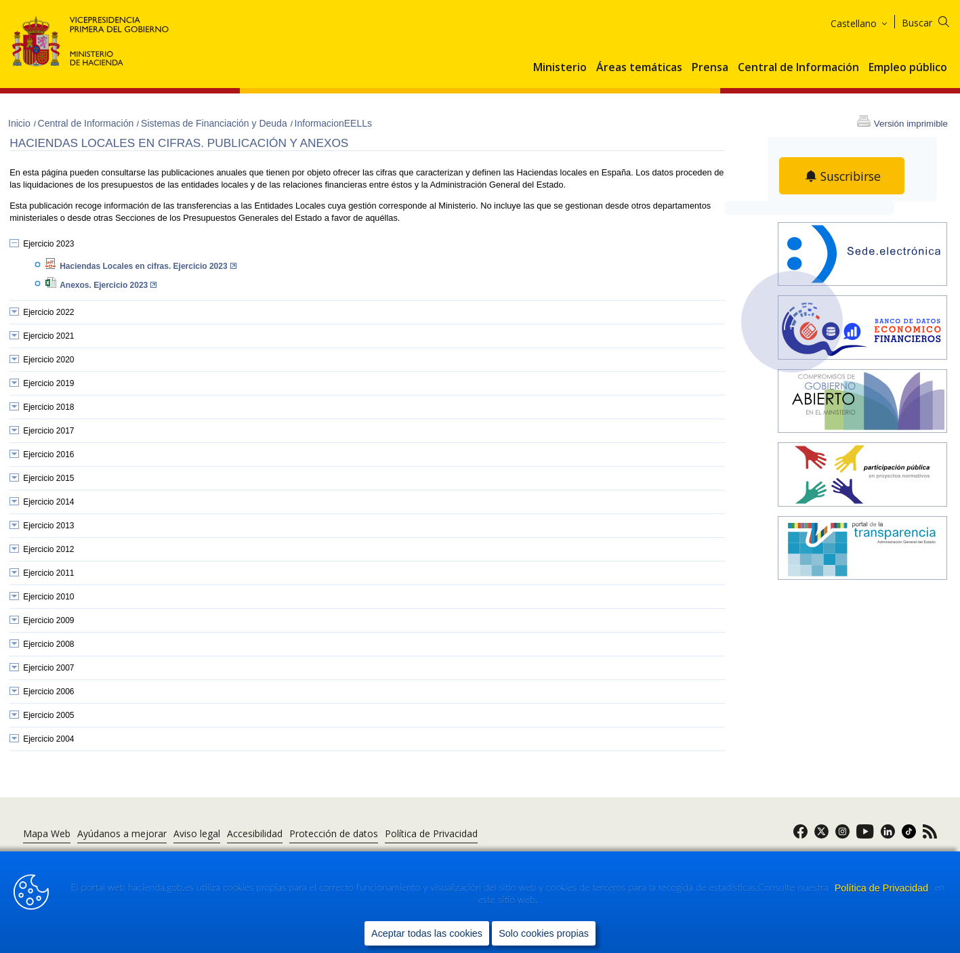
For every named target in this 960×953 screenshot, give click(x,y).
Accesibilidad (255, 833)
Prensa (710, 68)
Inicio (20, 123)
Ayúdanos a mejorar (122, 833)
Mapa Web (46, 833)
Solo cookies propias (544, 933)
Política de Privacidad (883, 888)
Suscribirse (850, 176)
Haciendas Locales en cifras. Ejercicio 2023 (148, 266)
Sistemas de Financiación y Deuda (215, 123)
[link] (800, 835)
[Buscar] (934, 20)
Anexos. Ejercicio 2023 (108, 285)
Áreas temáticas (639, 68)
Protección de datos (333, 833)
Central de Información (798, 68)
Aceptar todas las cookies (426, 933)
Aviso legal (196, 833)
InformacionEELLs (333, 123)
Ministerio (560, 68)
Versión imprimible (911, 124)
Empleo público (908, 68)
